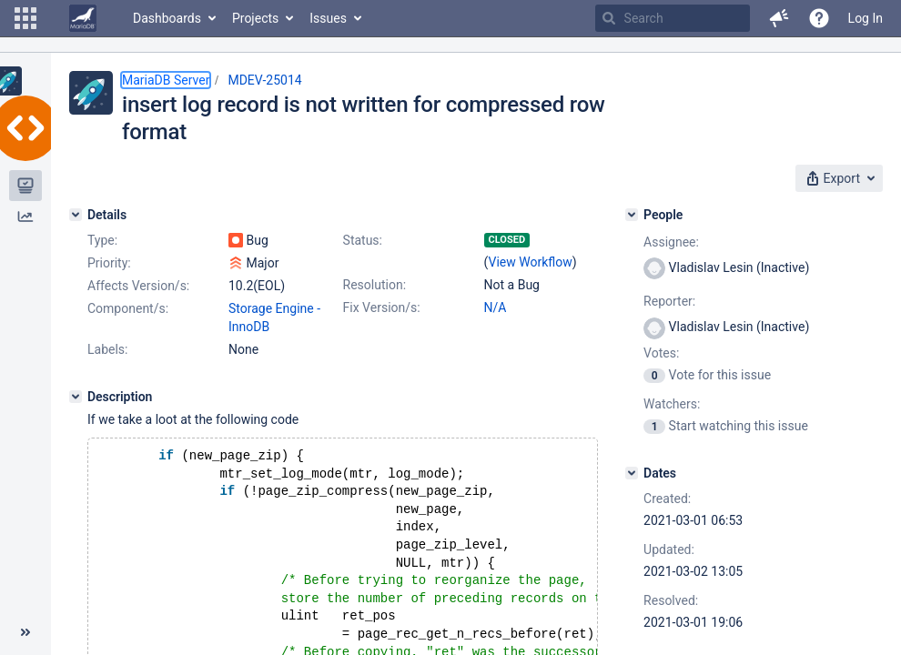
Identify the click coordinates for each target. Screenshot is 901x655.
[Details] (75, 214)
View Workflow (530, 262)
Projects (255, 18)
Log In (865, 18)
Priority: (109, 263)
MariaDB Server (165, 80)
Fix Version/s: (381, 307)
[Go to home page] (83, 18)
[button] (25, 18)
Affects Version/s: (138, 285)
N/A (495, 307)
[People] (631, 214)
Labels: (107, 349)
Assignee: (671, 242)
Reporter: (669, 301)
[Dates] (631, 473)
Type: (102, 240)
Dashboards (167, 18)
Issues (328, 18)
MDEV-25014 (264, 80)
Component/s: (127, 308)
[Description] (75, 396)
